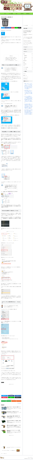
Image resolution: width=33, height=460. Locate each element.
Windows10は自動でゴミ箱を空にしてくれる (10, 59)
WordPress (27, 63)
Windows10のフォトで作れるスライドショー (27, 35)
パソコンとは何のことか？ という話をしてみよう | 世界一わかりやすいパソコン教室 (28, 92)
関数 (28, 58)
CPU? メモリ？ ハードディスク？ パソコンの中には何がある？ (28, 84)
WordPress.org (25, 78)
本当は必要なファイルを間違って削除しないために (11, 58)
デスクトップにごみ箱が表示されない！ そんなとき (11, 60)
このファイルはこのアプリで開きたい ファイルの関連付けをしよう (27, 38)
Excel (27, 53)
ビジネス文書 (27, 69)
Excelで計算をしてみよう (28, 90)
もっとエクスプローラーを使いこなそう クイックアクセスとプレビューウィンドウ (27, 43)
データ (27, 65)
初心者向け (28, 57)
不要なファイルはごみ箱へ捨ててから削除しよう (11, 57)
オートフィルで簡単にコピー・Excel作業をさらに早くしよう (28, 97)
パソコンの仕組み (27, 67)
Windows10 (27, 60)
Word (27, 62)
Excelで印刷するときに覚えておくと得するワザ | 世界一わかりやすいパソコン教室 (28, 113)
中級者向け (28, 55)
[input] (27, 25)
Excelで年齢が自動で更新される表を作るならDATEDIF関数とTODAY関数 (27, 31)
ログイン (24, 73)
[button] (31, 25)
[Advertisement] (11, 49)
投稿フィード (25, 75)
